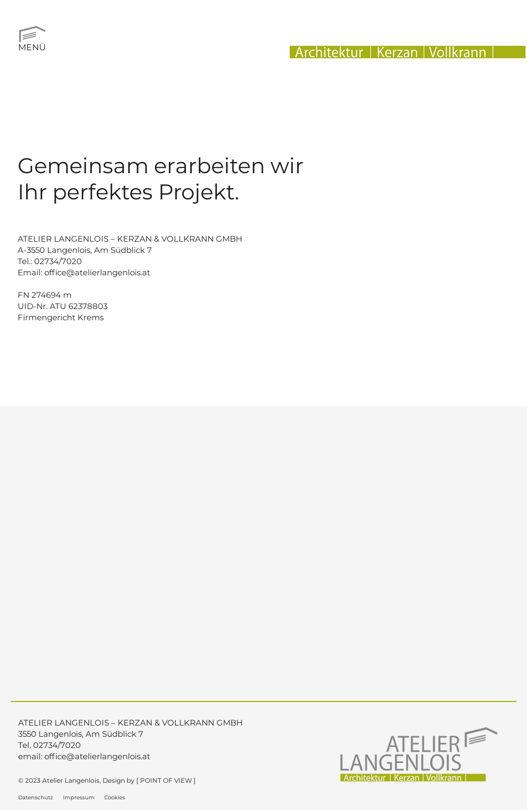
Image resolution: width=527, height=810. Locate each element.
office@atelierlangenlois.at (97, 272)
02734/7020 (58, 261)
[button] (31, 32)
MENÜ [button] (32, 47)
